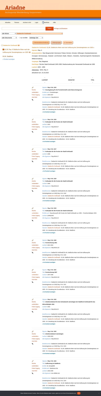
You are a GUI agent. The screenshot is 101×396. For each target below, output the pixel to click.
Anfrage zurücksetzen (60, 28)
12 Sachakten (68, 42)
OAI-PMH (34, 97)
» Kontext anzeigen (9, 59)
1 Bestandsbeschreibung (41, 42)
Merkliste (45, 22)
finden (49, 28)
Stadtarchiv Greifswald (54, 107)
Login (36, 22)
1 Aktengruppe (56, 42)
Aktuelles (7, 22)
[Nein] (99, 393)
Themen (16, 22)
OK (79, 393)
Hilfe (54, 22)
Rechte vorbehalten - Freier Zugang (36, 92)
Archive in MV (27, 22)
